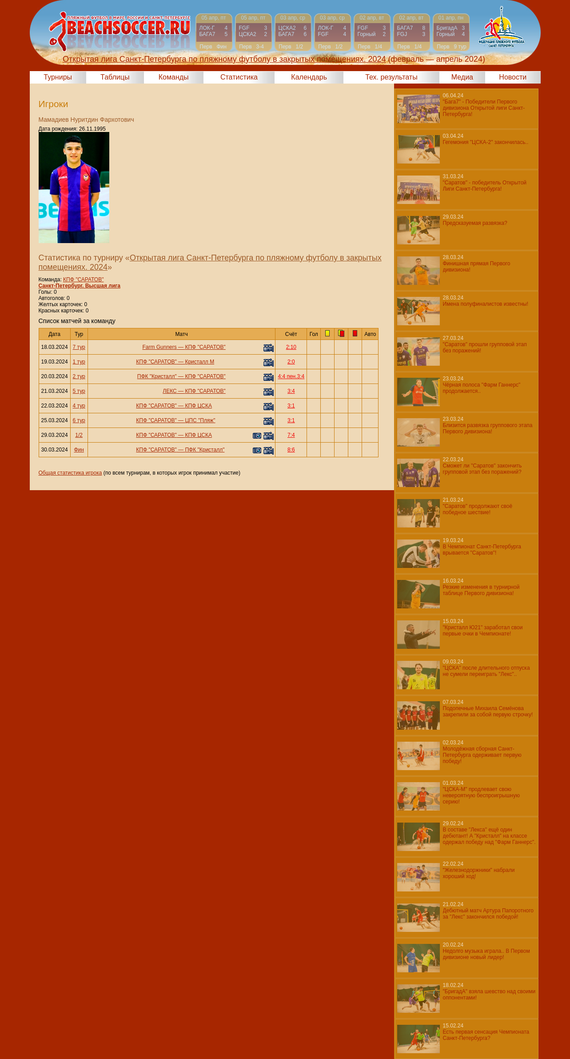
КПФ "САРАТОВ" (83, 279)
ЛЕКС (169, 391)
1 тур (79, 362)
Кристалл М (199, 362)
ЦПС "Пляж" (200, 420)
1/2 (79, 435)
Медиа (462, 77)
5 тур (79, 391)
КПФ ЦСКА (198, 406)
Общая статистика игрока (70, 473)
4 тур (79, 406)
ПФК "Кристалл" (157, 376)
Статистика (239, 77)
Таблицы (114, 77)
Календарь (309, 77)
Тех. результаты (391, 77)
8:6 (291, 450)
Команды (174, 77)
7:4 (291, 435)
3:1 (291, 406)
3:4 (291, 391)
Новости (512, 77)
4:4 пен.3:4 (291, 376)
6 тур (79, 420)
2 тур (79, 376)
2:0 (291, 362)
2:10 (291, 347)
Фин (79, 450)
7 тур (79, 347)
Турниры (58, 77)
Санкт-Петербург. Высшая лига (79, 286)
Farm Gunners (159, 347)
